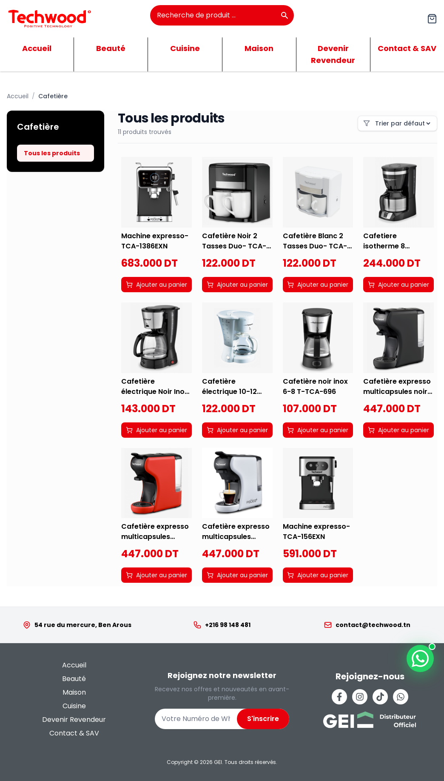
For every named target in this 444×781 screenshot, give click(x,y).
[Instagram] (359, 696)
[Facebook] (339, 696)
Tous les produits (52, 153)
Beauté (110, 48)
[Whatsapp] (400, 696)
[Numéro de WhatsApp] (196, 719)
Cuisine (185, 48)
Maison (259, 48)
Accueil (36, 48)
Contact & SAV (74, 733)
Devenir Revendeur (333, 54)
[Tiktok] (380, 696)
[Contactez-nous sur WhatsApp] (420, 658)
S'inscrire (263, 719)
